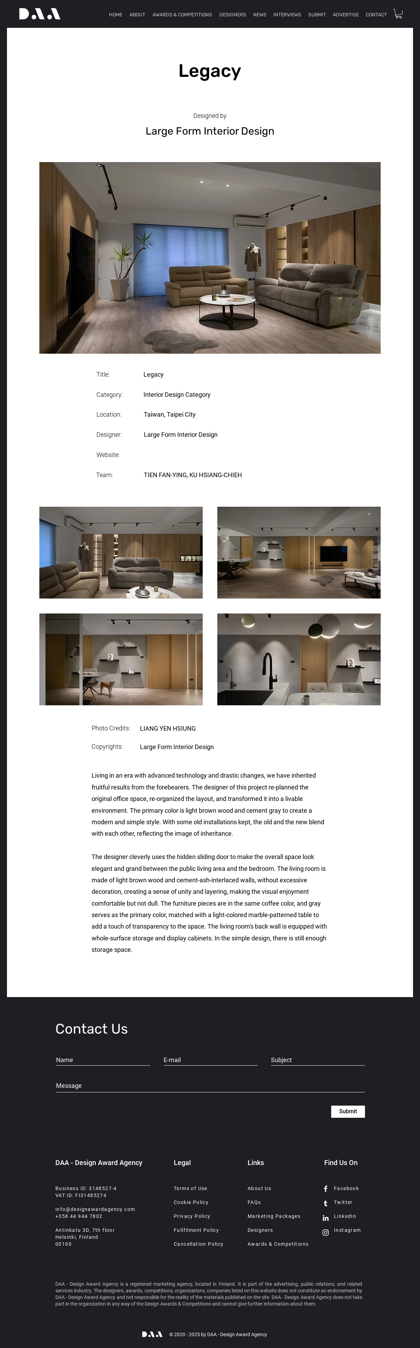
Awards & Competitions (278, 1244)
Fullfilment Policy (196, 1230)
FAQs (254, 1202)
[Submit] (348, 1112)
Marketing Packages (274, 1216)
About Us (259, 1188)
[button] (398, 13)
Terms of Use (191, 1188)
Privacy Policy (192, 1216)
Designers (260, 1230)
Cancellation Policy (199, 1244)
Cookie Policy (191, 1202)
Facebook (346, 1188)
